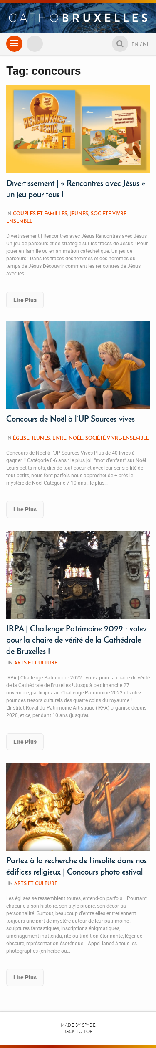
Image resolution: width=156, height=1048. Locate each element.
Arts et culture (35, 662)
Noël (76, 438)
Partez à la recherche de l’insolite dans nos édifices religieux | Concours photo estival (76, 866)
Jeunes (79, 213)
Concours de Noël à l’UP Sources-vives (70, 418)
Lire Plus (25, 300)
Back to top (78, 1031)
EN (135, 44)
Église (21, 438)
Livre (59, 438)
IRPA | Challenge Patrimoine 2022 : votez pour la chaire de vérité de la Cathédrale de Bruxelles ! (76, 639)
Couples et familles (40, 213)
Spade (89, 1025)
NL (146, 44)
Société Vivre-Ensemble (117, 438)
